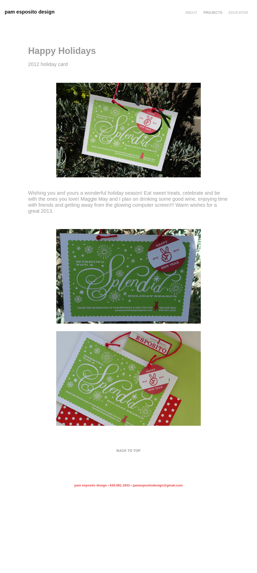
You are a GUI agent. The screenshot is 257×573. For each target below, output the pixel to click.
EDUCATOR (238, 13)
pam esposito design (29, 12)
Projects (213, 13)
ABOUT (191, 13)
